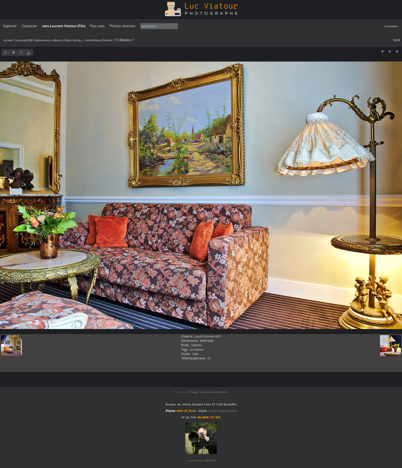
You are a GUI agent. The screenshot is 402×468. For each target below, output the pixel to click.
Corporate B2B (23, 40)
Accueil (7, 40)
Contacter (29, 26)
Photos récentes (122, 26)
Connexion (391, 26)
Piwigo (193, 392)
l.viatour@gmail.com (222, 411)
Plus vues (97, 26)
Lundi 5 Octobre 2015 (207, 336)
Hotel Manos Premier (99, 40)
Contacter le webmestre (214, 392)
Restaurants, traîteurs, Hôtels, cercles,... (59, 40)
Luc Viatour (196, 349)
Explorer (10, 26)
